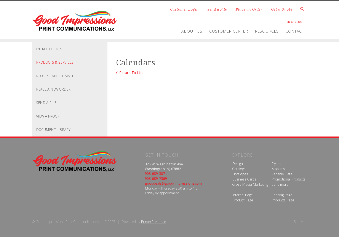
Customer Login (184, 9)
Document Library (53, 129)
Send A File (46, 102)
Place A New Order (53, 89)
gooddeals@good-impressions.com (173, 183)
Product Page (242, 200)
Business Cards (244, 179)
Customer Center (228, 31)
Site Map (300, 221)
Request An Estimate (55, 76)
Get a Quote (281, 9)
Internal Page (242, 195)
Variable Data (282, 174)
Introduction (49, 49)
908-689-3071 (156, 173)
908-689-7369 (156, 178)
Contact (295, 31)
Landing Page (282, 195)
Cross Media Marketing (250, 184)
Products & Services (55, 62)
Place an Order (249, 9)
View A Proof (47, 116)
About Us (191, 31)
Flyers (276, 163)
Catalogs (239, 168)
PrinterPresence (153, 221)
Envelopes (240, 174)
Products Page (283, 200)
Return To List (131, 72)
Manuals (278, 168)
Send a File (217, 9)
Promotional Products (288, 179)
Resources (267, 31)
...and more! (280, 184)
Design (237, 163)
